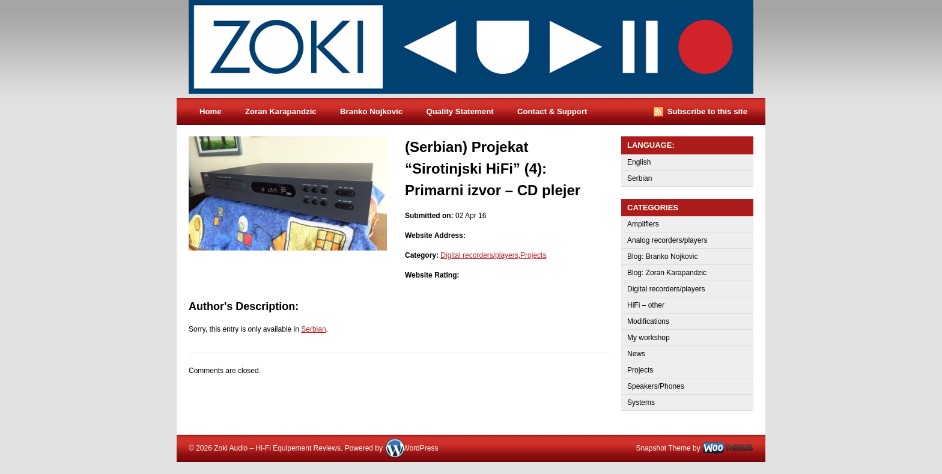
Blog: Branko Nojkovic (662, 256)
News (636, 354)
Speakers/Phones (655, 386)
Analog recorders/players (667, 240)
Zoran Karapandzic (281, 111)
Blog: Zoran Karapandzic (666, 273)
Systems (641, 402)
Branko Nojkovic (371, 111)
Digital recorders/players (479, 255)
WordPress (420, 448)
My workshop (648, 337)
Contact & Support (552, 111)
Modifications (648, 321)
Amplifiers (643, 224)
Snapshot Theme (663, 448)
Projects (533, 255)
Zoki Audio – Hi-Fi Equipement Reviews (483, 49)
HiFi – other (645, 305)
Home (210, 111)
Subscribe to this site (707, 111)
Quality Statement (459, 111)
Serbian (313, 329)
